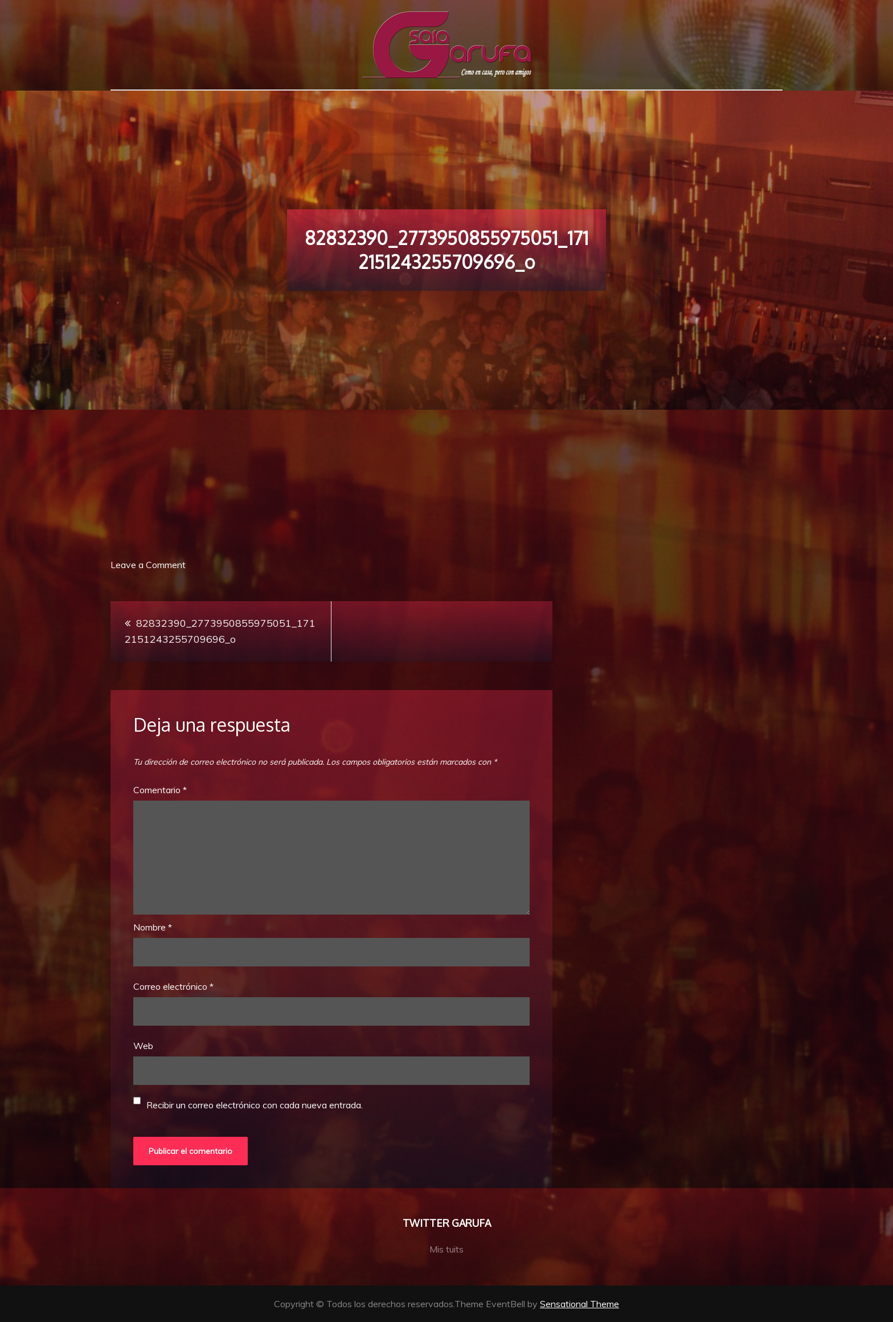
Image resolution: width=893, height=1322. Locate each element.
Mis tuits (446, 1249)
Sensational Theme (579, 1303)
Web (143, 1045)
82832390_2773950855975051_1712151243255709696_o (220, 631)
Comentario (160, 789)
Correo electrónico (173, 986)
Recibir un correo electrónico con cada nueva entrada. (254, 1105)
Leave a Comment (148, 564)
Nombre (152, 927)
